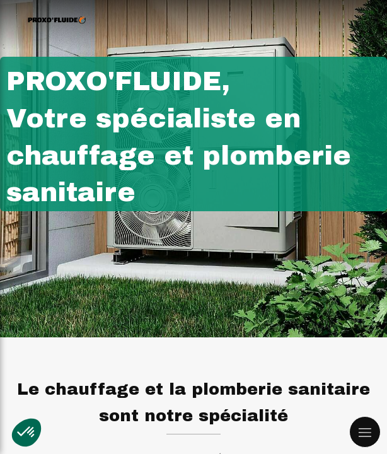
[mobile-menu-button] (365, 432)
